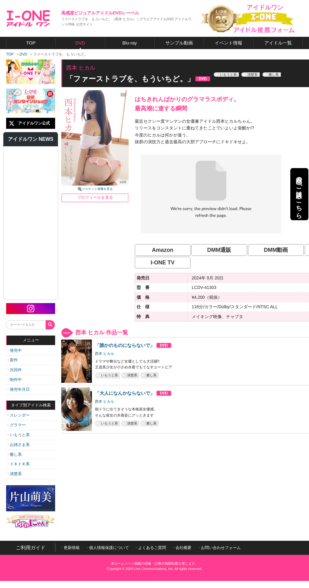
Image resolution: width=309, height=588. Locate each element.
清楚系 (15, 473)
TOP (9, 54)
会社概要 (182, 547)
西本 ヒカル (104, 354)
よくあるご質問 (151, 547)
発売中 (15, 350)
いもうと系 (19, 434)
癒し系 (15, 454)
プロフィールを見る (95, 197)
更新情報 (71, 547)
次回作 (15, 369)
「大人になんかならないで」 (133, 393)
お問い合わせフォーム (220, 547)
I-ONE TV (163, 262)
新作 (13, 360)
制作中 (15, 379)
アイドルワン (28, 18)
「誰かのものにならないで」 (133, 345)
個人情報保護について (108, 547)
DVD (23, 54)
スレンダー (19, 415)
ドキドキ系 (19, 464)
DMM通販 (219, 250)
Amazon (162, 250)
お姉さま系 (19, 444)
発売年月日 (19, 389)
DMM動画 (276, 250)
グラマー (17, 425)
